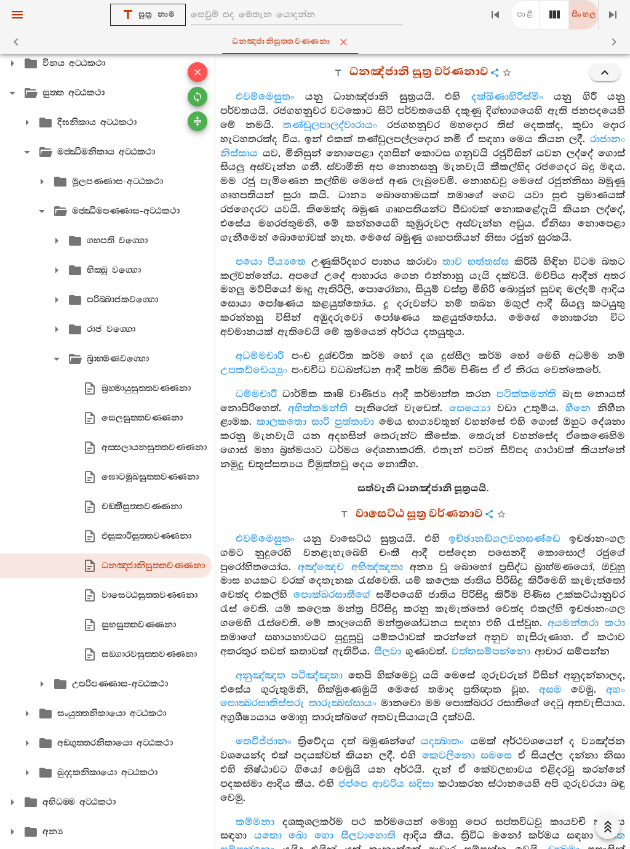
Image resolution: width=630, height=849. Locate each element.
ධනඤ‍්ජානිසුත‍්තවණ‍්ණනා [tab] (317, 42)
